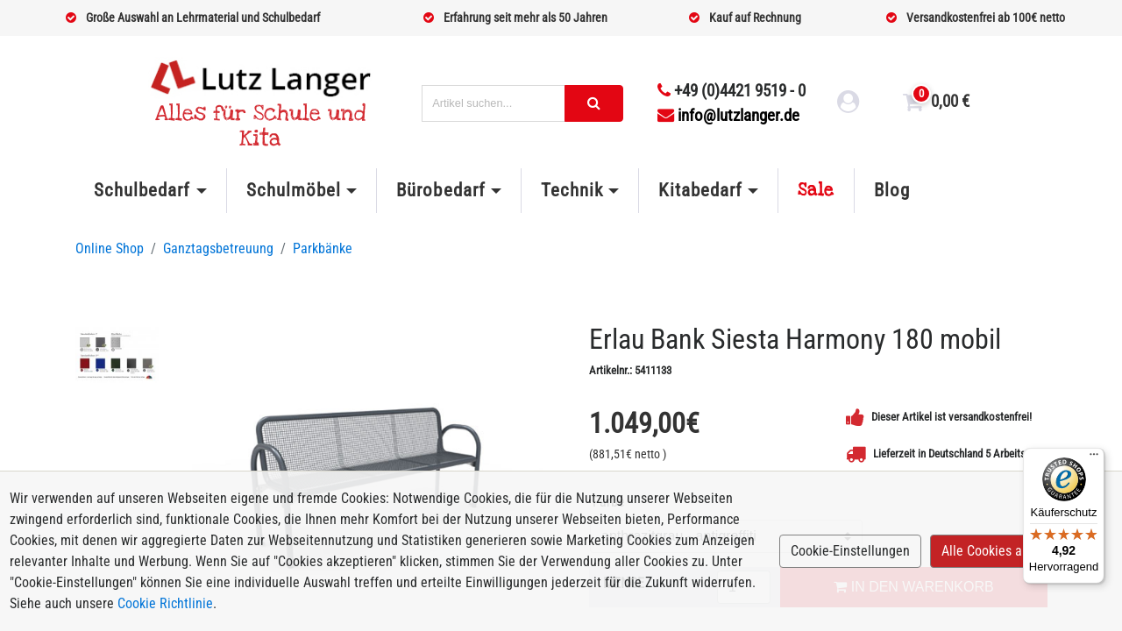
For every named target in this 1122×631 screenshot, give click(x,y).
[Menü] (1093, 458)
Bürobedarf (440, 190)
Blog (892, 190)
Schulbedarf (142, 190)
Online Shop (109, 248)
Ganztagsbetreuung (218, 248)
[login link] (848, 104)
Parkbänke (322, 248)
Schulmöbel (293, 190)
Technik (572, 190)
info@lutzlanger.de (728, 115)
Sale (816, 190)
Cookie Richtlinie (165, 603)
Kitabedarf (700, 190)
